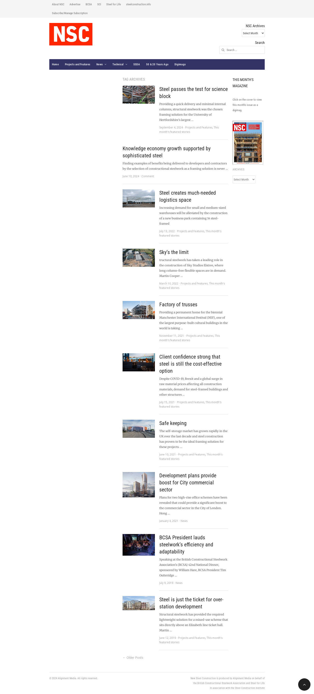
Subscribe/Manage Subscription (70, 13)
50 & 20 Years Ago (157, 64)
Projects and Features (77, 64)
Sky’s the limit (174, 252)
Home (55, 64)
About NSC (58, 4)
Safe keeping (173, 423)
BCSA (89, 4)
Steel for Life (113, 4)
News (99, 64)
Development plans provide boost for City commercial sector (187, 482)
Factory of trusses (178, 304)
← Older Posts (133, 657)
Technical (117, 64)
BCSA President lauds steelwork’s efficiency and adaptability (186, 544)
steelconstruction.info (138, 4)
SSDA (136, 64)
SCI (99, 4)
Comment (147, 176)
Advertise (75, 4)
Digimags (180, 64)
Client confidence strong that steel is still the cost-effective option (190, 364)
